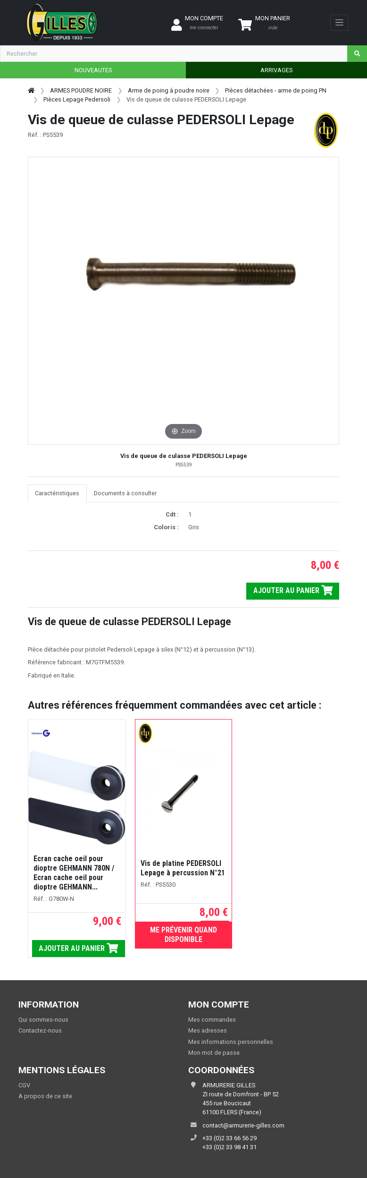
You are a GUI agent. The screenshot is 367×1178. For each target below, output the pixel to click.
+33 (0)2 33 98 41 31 (229, 1147)
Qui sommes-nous (43, 1019)
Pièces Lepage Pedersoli (76, 99)
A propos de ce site (45, 1096)
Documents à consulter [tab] (125, 493)
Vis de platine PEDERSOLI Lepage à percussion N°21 (183, 868)
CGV (24, 1085)
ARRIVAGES (276, 70)
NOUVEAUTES (93, 70)
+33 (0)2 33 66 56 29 (229, 1138)
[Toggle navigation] (339, 23)
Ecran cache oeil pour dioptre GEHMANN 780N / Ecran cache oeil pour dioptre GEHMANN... (73, 872)
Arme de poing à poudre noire (168, 90)
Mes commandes (212, 1019)
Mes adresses (207, 1030)
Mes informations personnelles (230, 1041)
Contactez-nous (40, 1030)
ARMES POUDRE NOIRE (81, 90)
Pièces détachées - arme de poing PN (275, 90)
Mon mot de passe (214, 1052)
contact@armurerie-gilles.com (243, 1125)
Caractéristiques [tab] (57, 493)
